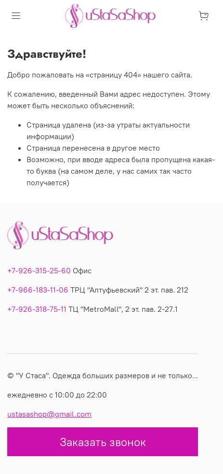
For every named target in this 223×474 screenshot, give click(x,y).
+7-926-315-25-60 (39, 270)
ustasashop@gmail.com (49, 414)
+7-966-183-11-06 (37, 290)
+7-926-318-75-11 (36, 309)
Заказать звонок (103, 442)
